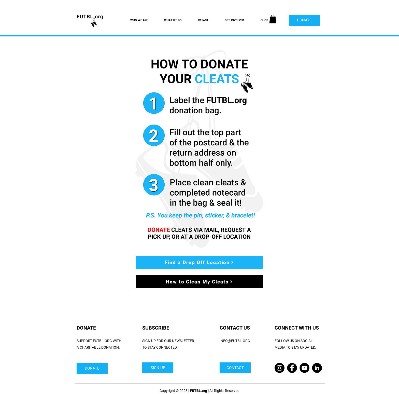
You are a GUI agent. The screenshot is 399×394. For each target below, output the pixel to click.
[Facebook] (292, 368)
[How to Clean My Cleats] (199, 281)
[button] (272, 19)
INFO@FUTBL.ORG (235, 341)
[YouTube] (304, 368)
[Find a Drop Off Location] (199, 262)
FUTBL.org (198, 391)
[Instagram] (279, 368)
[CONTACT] (235, 367)
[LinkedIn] (317, 368)
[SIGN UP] (157, 367)
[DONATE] (304, 20)
